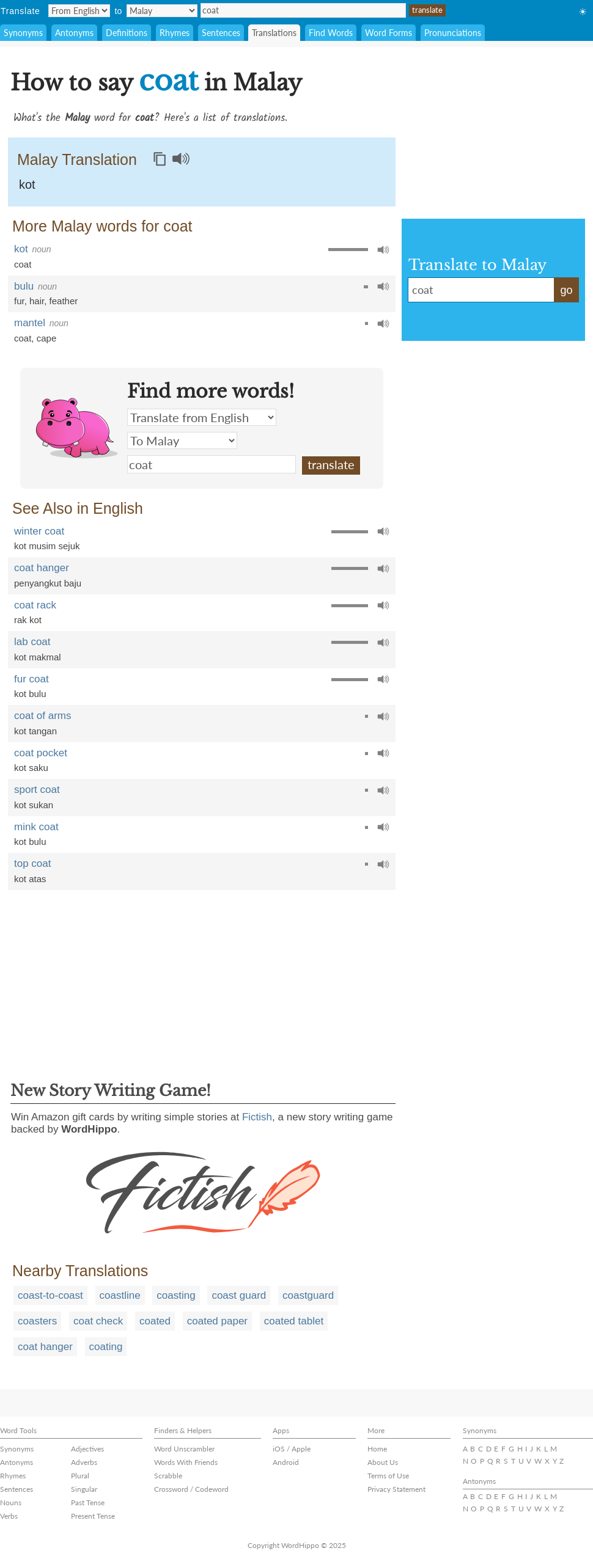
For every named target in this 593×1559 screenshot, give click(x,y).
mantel (29, 323)
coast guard (239, 1295)
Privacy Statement (396, 1489)
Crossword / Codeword (191, 1489)
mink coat (36, 827)
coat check (98, 1321)
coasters (37, 1321)
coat (303, 10)
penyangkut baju (47, 583)
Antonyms (74, 32)
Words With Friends (186, 1462)
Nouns (10, 1502)
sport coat (37, 789)
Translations (274, 32)
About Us (382, 1462)
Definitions (126, 32)
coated (155, 1321)
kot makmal (37, 657)
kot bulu (30, 693)
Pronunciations (452, 32)
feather (64, 301)
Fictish (257, 1117)
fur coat (31, 679)
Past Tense (88, 1502)
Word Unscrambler (184, 1448)
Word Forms (388, 32)
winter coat (39, 531)
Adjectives (87, 1448)
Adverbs (84, 1462)
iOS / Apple (292, 1448)
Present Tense (93, 1516)
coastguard (308, 1295)
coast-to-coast (50, 1295)
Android (286, 1462)
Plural (80, 1475)
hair (36, 301)
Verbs (9, 1516)
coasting (176, 1295)
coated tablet (293, 1321)
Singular (84, 1489)
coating (106, 1347)
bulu (24, 286)
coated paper (217, 1321)
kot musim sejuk (47, 546)
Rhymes (175, 32)
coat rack (35, 605)
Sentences (221, 32)
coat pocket (40, 753)
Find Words (331, 32)
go (566, 290)
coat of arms (43, 715)
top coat (32, 863)
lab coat (32, 642)
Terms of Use (388, 1475)
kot (27, 184)
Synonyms (23, 32)
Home (377, 1448)
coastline (120, 1295)
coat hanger (41, 568)
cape (47, 338)
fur (19, 301)
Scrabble (168, 1475)
